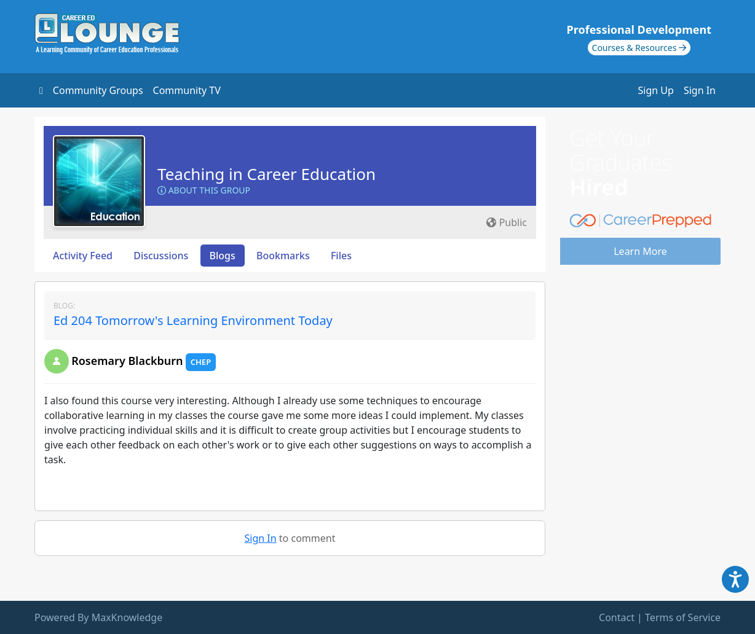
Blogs (222, 255)
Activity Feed (83, 255)
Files (341, 255)
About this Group (203, 190)
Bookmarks (283, 255)
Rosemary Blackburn (127, 360)
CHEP (201, 361)
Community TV (187, 90)
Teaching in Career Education (266, 174)
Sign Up (656, 90)
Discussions (160, 255)
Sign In (700, 90)
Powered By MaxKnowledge (98, 617)
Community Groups (98, 90)
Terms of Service (683, 617)
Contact (616, 617)
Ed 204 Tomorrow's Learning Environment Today (193, 320)
